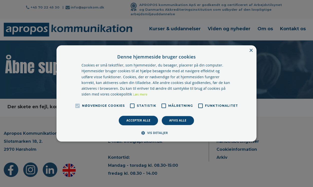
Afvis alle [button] (177, 120)
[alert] (156, 93)
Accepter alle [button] (138, 120)
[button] (156, 133)
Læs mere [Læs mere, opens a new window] (140, 94)
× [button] (251, 50)
